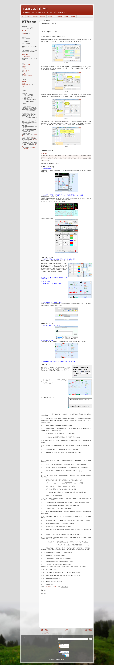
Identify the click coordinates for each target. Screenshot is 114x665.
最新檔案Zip (25, 54)
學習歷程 (25, 71)
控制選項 (25, 67)
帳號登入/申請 (26, 64)
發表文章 (61, 644)
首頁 (23, 16)
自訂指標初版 (44, 153)
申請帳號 (24, 33)
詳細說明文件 (27, 148)
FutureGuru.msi (25, 30)
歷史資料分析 (26, 70)
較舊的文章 (88, 630)
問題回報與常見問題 (26, 84)
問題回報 (25, 74)
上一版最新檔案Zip (26, 56)
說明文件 (30, 75)
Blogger (62, 659)
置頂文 (23, 86)
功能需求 (50, 16)
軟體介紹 (29, 16)
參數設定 (25, 68)
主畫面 (24, 66)
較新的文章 (44, 630)
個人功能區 (25, 73)
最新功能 (24, 81)
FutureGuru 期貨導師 (35, 8)
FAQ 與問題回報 (58, 16)
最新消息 (35, 16)
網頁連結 (34, 137)
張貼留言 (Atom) (47, 633)
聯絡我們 (73, 16)
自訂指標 (25, 75)
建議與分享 (42, 16)
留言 (60, 647)
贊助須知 (66, 16)
